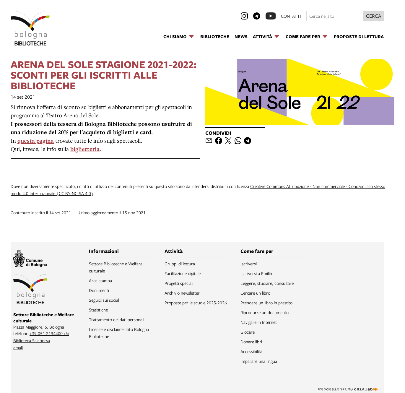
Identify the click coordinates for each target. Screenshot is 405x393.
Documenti (99, 290)
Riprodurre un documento (264, 312)
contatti (291, 16)
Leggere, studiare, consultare (267, 283)
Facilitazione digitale (183, 273)
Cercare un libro (255, 293)
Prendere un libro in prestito (266, 303)
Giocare (247, 332)
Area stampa (100, 280)
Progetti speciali (179, 283)
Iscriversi (248, 264)
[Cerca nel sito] (334, 16)
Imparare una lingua (258, 361)
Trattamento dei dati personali (116, 319)
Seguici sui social (104, 300)
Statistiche (98, 310)
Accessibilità (251, 351)
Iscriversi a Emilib (256, 273)
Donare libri (251, 342)
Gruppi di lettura (180, 264)
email (18, 347)
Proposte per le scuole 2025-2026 (196, 303)
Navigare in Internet (258, 322)
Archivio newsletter (182, 293)
